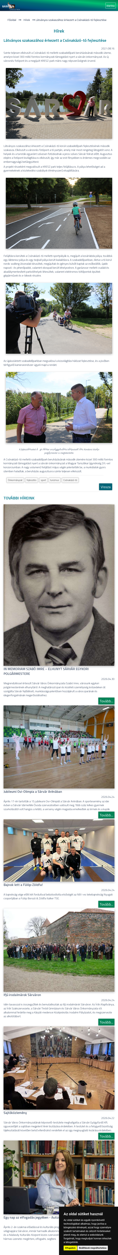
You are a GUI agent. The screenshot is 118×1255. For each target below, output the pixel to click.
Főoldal (12, 20)
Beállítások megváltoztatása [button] (92, 1248)
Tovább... (106, 701)
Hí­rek (27, 20)
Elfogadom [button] (70, 1248)
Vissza (106, 487)
